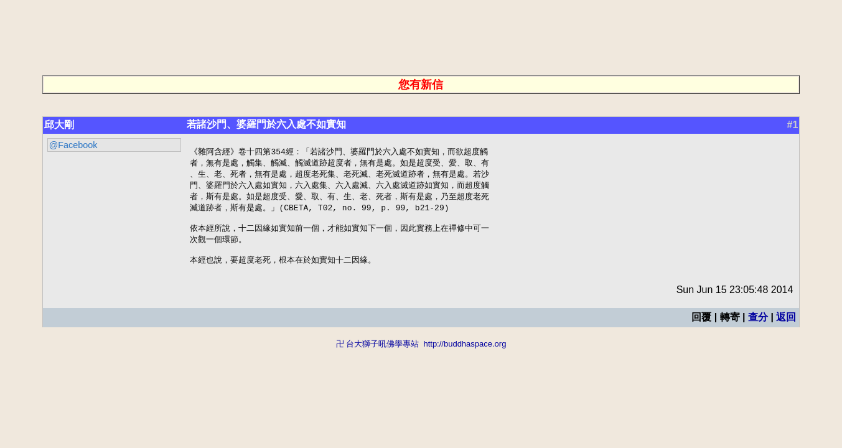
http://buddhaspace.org (464, 353)
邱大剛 (59, 124)
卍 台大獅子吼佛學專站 (377, 353)
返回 (786, 326)
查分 (758, 326)
